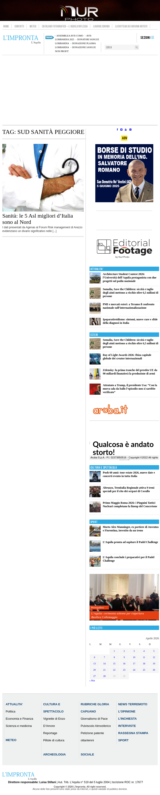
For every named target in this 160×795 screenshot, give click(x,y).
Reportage (50, 733)
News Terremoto (132, 704)
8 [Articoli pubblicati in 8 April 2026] (114, 657)
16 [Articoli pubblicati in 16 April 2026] (124, 663)
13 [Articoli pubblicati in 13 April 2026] (94, 663)
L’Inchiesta (127, 718)
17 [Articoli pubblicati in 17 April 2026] (134, 663)
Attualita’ (14, 704)
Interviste (127, 726)
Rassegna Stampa (133, 733)
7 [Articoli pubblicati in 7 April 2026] (104, 657)
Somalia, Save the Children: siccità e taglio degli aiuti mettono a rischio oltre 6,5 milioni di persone (130, 293)
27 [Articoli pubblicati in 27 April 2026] (94, 676)
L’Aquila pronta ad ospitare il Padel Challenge (130, 542)
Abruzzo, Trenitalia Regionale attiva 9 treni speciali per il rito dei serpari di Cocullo (128, 489)
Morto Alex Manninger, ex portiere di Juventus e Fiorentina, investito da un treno (131, 528)
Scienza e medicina (19, 726)
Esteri (94, 335)
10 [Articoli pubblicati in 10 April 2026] (134, 657)
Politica (10, 711)
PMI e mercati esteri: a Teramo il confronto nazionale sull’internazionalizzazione (128, 306)
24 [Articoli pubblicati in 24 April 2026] (134, 670)
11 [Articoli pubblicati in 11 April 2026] (144, 657)
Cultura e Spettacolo (103, 468)
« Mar (92, 680)
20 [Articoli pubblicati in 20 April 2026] (94, 670)
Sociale (87, 754)
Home (6, 26)
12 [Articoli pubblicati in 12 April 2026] (154, 657)
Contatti (19, 26)
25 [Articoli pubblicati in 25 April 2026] (144, 670)
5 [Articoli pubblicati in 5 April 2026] (153, 651)
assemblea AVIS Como (69, 35)
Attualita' (97, 269)
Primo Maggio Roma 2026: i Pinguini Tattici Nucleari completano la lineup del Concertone (130, 504)
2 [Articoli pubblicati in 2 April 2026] (124, 651)
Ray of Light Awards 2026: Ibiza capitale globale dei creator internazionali (127, 356)
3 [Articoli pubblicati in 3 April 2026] (134, 651)
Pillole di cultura (53, 740)
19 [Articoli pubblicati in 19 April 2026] (154, 663)
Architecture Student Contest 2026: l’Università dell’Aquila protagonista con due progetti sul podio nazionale (129, 277)
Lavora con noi (101, 26)
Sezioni (145, 38)
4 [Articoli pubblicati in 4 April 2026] (143, 651)
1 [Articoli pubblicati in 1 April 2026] (114, 651)
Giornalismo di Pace (94, 718)
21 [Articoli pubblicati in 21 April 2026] (104, 670)
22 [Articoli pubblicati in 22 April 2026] (114, 670)
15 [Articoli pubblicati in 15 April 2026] (114, 663)
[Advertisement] (80, 90)
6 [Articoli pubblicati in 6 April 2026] (94, 657)
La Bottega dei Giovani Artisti (131, 26)
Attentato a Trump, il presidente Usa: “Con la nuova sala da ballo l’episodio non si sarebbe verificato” (130, 389)
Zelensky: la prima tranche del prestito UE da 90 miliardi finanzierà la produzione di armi (130, 371)
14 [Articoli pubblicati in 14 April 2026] (104, 663)
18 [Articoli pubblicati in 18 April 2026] (144, 663)
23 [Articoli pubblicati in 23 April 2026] (124, 670)
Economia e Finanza (19, 718)
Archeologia (54, 754)
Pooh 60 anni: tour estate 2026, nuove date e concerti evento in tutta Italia (129, 474)
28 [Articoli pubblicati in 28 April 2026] (104, 676)
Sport (94, 522)
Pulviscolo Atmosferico (96, 726)
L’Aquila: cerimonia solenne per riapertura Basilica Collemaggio (117, 615)
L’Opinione (126, 711)
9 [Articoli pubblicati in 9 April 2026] (124, 657)
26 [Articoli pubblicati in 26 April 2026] (154, 670)
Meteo (33, 26)
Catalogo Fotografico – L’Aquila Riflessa (65, 26)
